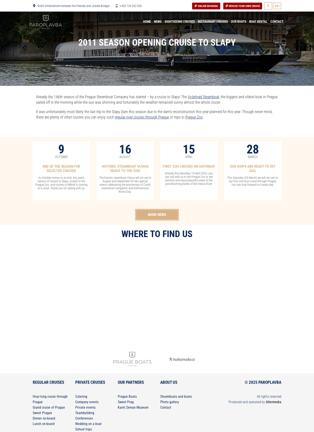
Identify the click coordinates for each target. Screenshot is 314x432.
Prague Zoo (194, 117)
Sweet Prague (42, 413)
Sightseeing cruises (180, 22)
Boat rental (258, 22)
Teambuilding (84, 413)
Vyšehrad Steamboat (203, 97)
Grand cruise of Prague (49, 407)
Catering (81, 396)
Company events (87, 402)
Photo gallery (169, 402)
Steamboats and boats (176, 396)
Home (147, 22)
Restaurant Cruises (213, 22)
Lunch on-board (44, 424)
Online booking (206, 6)
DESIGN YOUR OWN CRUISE (242, 6)
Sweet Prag (126, 402)
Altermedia (273, 402)
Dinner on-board (44, 418)
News (158, 22)
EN (276, 6)
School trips (83, 429)
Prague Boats (127, 396)
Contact (276, 22)
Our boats (238, 22)
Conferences (84, 418)
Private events (85, 407)
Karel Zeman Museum (133, 407)
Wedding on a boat (88, 424)
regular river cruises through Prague (142, 117)
